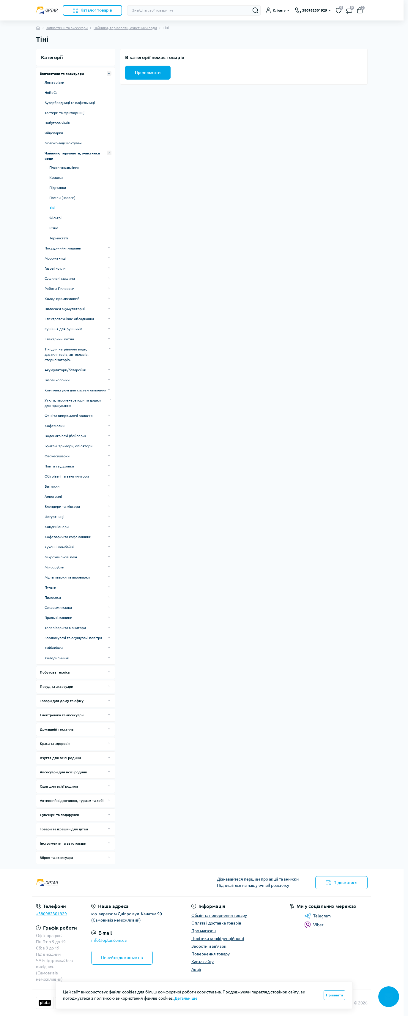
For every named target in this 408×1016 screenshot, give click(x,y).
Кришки (56, 177)
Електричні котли (59, 339)
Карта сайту (202, 961)
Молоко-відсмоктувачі (63, 143)
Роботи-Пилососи (59, 288)
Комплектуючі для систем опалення (75, 390)
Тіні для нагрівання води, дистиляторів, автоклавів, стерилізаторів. (67, 354)
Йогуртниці (54, 517)
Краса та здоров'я (55, 743)
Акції (196, 969)
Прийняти (334, 995)
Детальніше (186, 998)
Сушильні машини (60, 278)
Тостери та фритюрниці (64, 113)
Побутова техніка (55, 672)
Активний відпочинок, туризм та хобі (71, 800)
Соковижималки (58, 607)
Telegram (317, 916)
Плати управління (64, 167)
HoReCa (51, 92)
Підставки (57, 187)
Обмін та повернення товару (219, 915)
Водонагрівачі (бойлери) (65, 436)
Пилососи (53, 597)
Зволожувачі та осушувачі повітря (73, 638)
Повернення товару (210, 954)
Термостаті (58, 238)
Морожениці (55, 258)
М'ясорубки (54, 567)
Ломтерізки (54, 82)
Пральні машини (58, 618)
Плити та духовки (59, 466)
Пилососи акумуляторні (65, 309)
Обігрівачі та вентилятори (67, 476)
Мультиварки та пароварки (67, 577)
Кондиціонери (57, 527)
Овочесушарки (57, 456)
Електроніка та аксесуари (62, 715)
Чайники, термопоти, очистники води (125, 28)
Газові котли (55, 268)
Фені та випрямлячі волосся (69, 416)
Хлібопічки (54, 648)
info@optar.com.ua (109, 940)
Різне (53, 228)
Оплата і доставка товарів (216, 923)
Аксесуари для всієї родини (63, 772)
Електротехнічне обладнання (69, 319)
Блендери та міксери (62, 506)
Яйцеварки (54, 133)
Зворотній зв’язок (208, 946)
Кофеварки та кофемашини (68, 537)
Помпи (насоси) (62, 198)
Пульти (50, 587)
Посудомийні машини (63, 248)
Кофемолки (54, 426)
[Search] (256, 10)
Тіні (52, 208)
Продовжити (148, 72)
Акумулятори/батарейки (65, 370)
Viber (313, 925)
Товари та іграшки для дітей (64, 829)
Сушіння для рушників (63, 329)
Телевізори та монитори (65, 628)
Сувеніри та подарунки (59, 815)
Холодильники (57, 658)
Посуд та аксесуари (56, 686)
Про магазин (203, 930)
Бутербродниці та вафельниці (70, 103)
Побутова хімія (57, 123)
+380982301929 (51, 913)
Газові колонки (57, 380)
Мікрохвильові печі (61, 557)
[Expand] (109, 73)
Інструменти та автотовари (63, 843)
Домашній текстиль (57, 729)
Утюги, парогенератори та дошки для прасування (73, 402)
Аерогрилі (53, 496)
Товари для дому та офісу (62, 701)
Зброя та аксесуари (56, 857)
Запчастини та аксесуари (67, 28)
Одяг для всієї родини (59, 786)
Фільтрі (55, 218)
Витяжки (52, 486)
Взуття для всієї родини (60, 758)
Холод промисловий (62, 299)
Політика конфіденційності (217, 938)
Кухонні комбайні (59, 547)
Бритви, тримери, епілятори (68, 446)
